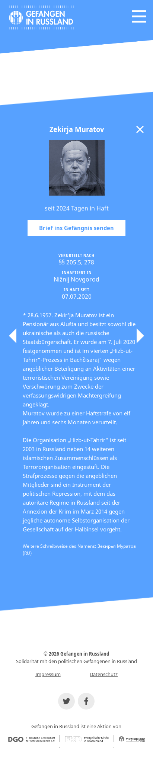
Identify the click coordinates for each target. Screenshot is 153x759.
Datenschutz (104, 674)
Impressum (48, 674)
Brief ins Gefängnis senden (76, 228)
